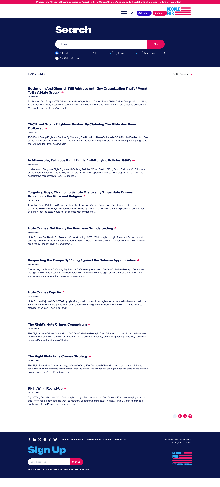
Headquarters (101, 13)
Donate (65, 448)
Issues (85, 13)
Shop (147, 13)
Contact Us (120, 448)
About (74, 13)
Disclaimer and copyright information (67, 478)
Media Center (93, 448)
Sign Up (76, 470)
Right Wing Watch (119, 13)
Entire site (64, 53)
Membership (77, 448)
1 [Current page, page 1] (174, 425)
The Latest (136, 13)
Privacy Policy (36, 478)
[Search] (157, 13)
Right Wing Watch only (70, 58)
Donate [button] (184, 13)
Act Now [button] (168, 13)
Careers (107, 448)
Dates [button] (95, 53)
